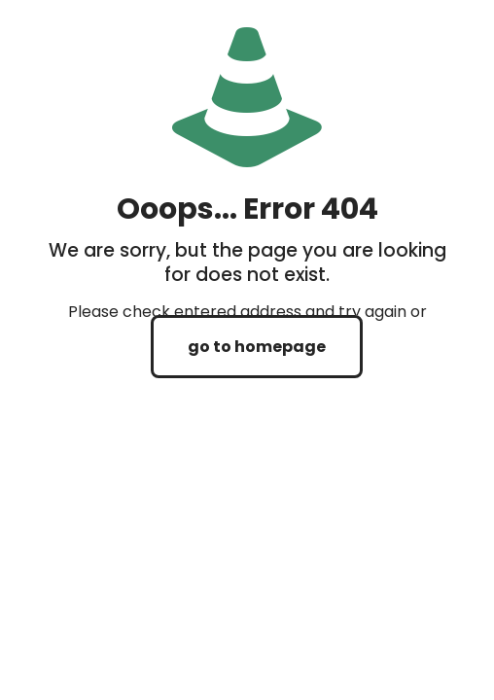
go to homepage (257, 346)
